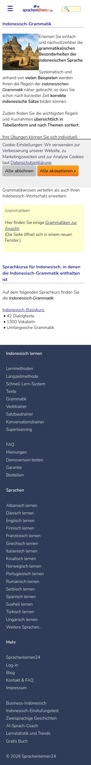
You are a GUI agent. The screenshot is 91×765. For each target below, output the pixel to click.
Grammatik (16, 399)
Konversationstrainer (25, 422)
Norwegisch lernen (23, 566)
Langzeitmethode (22, 376)
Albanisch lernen (21, 505)
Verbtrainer (16, 406)
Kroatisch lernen (21, 559)
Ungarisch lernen (22, 619)
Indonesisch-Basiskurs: (23, 310)
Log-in (12, 665)
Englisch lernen (20, 520)
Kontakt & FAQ (19, 680)
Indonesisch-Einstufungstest (32, 711)
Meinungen (16, 452)
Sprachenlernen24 (23, 657)
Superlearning (19, 429)
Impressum (16, 688)
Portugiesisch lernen (25, 574)
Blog (10, 673)
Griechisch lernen (22, 543)
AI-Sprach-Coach (22, 726)
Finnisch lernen (20, 528)
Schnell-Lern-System (25, 384)
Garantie (14, 467)
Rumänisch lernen (22, 581)
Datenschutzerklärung (31, 162)
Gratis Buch (17, 741)
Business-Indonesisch (26, 703)
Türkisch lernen (20, 612)
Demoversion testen (24, 460)
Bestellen (15, 475)
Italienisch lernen (21, 551)
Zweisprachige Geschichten (31, 718)
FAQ (10, 444)
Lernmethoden (19, 368)
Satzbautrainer (19, 414)
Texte (11, 391)
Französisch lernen (23, 536)
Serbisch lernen (20, 589)
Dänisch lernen (20, 513)
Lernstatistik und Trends (28, 733)
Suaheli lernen (19, 604)
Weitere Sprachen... (24, 627)
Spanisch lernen (21, 597)
